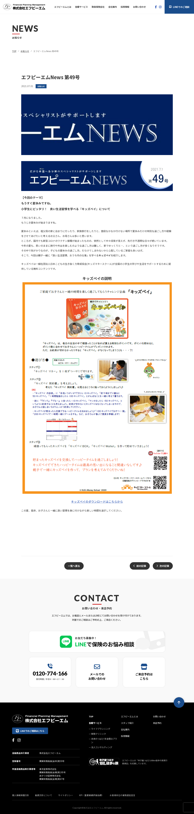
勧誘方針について (43, 795)
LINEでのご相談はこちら (30, 730)
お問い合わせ (139, 6)
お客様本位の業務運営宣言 (122, 795)
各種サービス (81, 6)
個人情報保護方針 (20, 795)
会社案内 (112, 6)
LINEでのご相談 (179, 6)
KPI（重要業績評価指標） (91, 795)
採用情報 (125, 6)
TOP (14, 51)
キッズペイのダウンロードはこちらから (97, 501)
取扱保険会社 (98, 6)
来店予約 (157, 722)
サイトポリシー (65, 795)
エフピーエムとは (62, 6)
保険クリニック (98, 733)
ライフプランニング (100, 728)
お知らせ (25, 51)
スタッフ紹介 (127, 722)
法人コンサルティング (101, 747)
